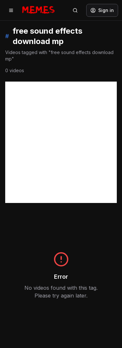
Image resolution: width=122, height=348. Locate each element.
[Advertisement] (61, 142)
